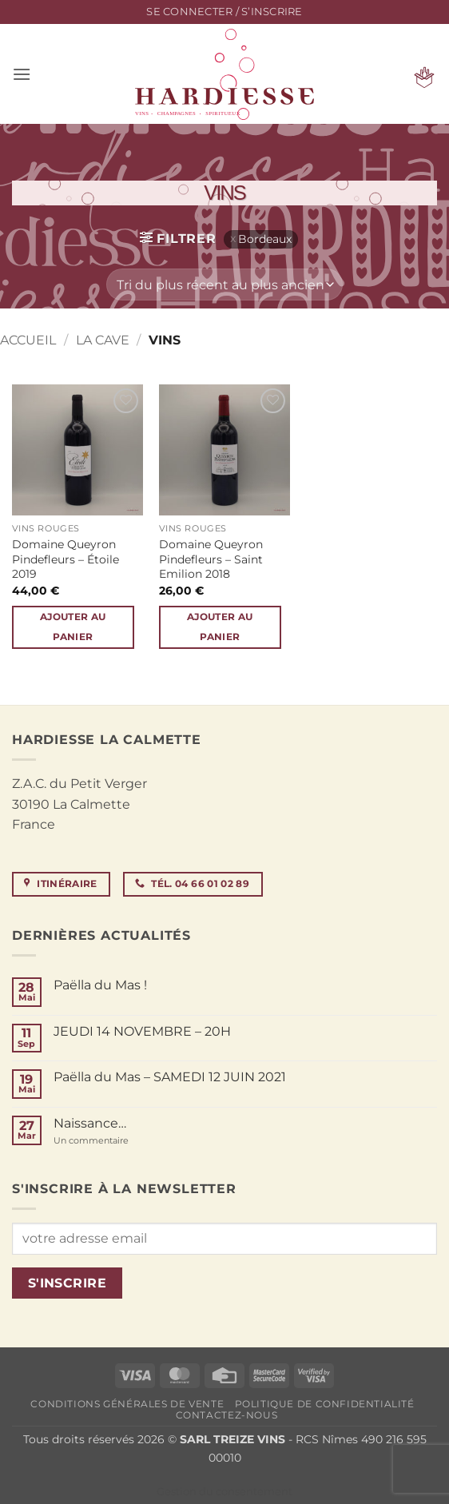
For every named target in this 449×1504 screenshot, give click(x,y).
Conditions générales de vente (127, 1404)
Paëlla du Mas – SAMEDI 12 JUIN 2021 (170, 1076)
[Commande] (224, 284)
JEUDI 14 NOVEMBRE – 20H (142, 1031)
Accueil (28, 340)
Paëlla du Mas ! (100, 985)
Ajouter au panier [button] (72, 627)
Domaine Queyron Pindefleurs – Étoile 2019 (65, 559)
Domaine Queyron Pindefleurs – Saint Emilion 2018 (211, 559)
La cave (102, 340)
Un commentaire (115, 1141)
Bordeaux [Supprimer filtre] (265, 239)
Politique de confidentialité (325, 1404)
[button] (224, 12)
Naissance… (90, 1123)
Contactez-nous (227, 1415)
